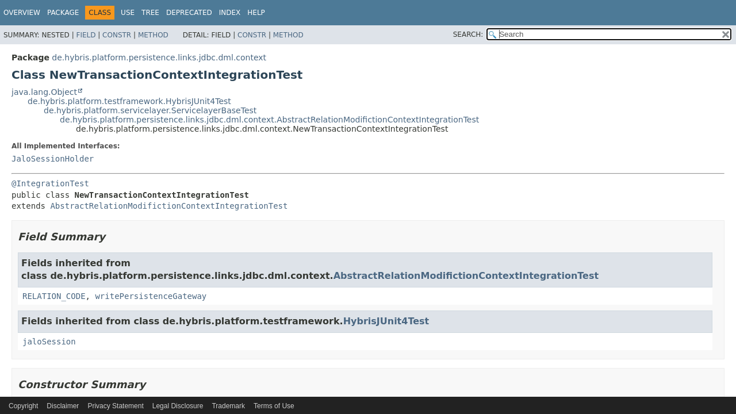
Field (85, 35)
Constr (116, 35)
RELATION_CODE (54, 296)
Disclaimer (63, 406)
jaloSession (49, 341)
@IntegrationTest (50, 183)
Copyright (23, 406)
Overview (21, 13)
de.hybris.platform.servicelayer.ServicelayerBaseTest (150, 110)
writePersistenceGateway (150, 296)
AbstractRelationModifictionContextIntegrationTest (169, 205)
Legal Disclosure (178, 406)
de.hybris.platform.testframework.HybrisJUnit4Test (129, 101)
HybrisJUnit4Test (386, 321)
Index (230, 13)
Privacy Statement (115, 406)
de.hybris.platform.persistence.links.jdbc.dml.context (159, 57)
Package (63, 13)
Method (153, 35)
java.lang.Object (44, 92)
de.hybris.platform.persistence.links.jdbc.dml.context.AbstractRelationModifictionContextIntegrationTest (269, 119)
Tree (150, 13)
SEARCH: (468, 34)
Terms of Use (274, 406)
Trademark (228, 406)
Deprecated (189, 13)
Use (128, 13)
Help (256, 13)
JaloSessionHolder (53, 158)
